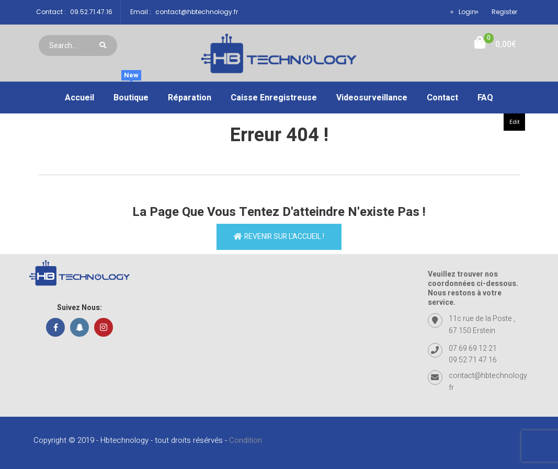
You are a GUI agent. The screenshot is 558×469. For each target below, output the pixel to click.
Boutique (131, 93)
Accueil (79, 97)
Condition (245, 440)
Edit (514, 122)
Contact (442, 97)
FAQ (485, 97)
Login (467, 11)
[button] (495, 45)
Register (504, 11)
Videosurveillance (371, 97)
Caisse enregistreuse (274, 97)
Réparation (189, 97)
